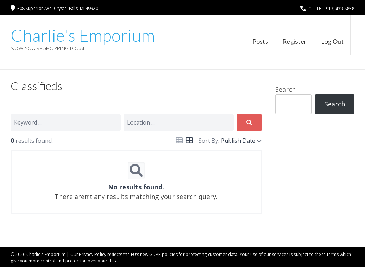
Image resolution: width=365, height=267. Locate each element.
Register (294, 41)
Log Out (332, 41)
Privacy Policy (92, 254)
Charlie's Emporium (83, 35)
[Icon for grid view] (189, 140)
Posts (260, 41)
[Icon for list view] (179, 141)
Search (285, 89)
